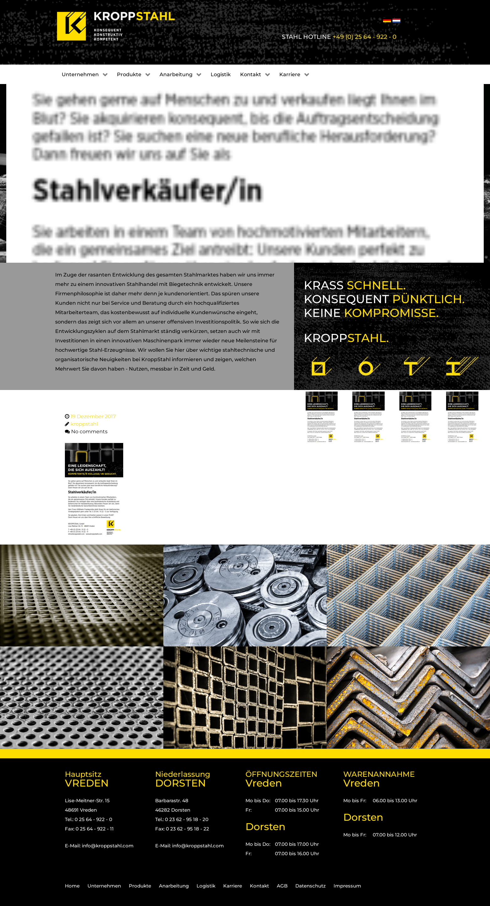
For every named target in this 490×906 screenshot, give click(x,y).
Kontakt (259, 886)
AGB (282, 886)
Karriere (232, 886)
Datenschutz (310, 886)
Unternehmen (104, 886)
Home (72, 886)
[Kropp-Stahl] (123, 26)
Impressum (347, 886)
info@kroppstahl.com (108, 846)
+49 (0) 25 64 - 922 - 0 (365, 36)
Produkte (140, 886)
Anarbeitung (174, 886)
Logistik (206, 886)
